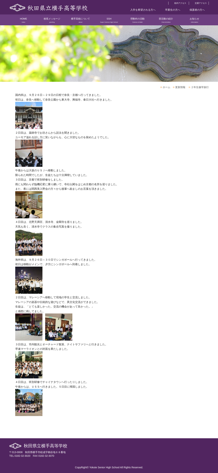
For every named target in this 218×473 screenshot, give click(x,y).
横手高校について (80, 21)
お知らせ (194, 21)
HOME (23, 21)
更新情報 (180, 87)
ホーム (166, 87)
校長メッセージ (52, 21)
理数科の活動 (137, 21)
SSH (109, 21)
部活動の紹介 (166, 21)
